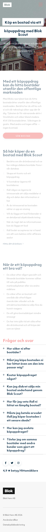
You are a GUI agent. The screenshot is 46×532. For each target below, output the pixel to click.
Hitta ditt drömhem (13, 243)
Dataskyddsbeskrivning (14, 524)
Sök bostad (23, 136)
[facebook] (5, 463)
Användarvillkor (10, 519)
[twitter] (12, 463)
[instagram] (18, 463)
